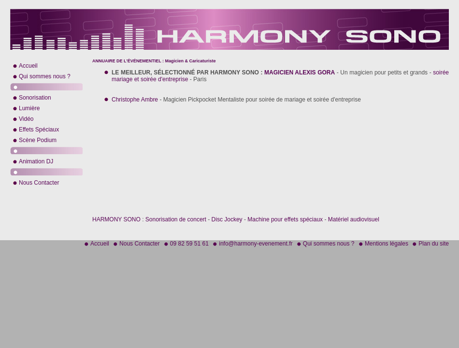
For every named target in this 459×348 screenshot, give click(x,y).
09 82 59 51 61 (189, 243)
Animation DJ (36, 161)
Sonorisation (35, 97)
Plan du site (433, 243)
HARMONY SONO (116, 219)
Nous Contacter (39, 182)
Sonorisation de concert (175, 219)
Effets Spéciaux (39, 129)
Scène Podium (38, 140)
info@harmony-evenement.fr (255, 243)
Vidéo (26, 119)
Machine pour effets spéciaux (285, 219)
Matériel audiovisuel (353, 219)
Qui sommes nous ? (45, 76)
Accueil (28, 65)
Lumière (29, 108)
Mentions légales (386, 243)
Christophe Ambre (135, 99)
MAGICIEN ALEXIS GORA (299, 72)
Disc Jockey (227, 219)
